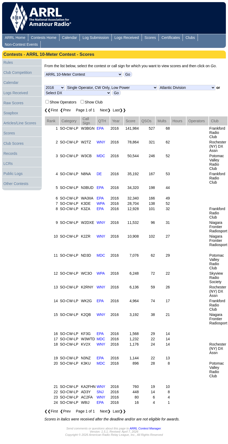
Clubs (190, 37)
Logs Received (126, 37)
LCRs (8, 163)
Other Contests (15, 184)
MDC (101, 156)
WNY (101, 142)
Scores (150, 37)
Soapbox (10, 113)
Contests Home (43, 37)
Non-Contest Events (21, 44)
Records (10, 153)
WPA (101, 203)
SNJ (100, 392)
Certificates (170, 37)
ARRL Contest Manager (145, 428)
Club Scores (13, 143)
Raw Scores (13, 103)
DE (99, 174)
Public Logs (12, 173)
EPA (100, 128)
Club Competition (17, 72)
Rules (8, 62)
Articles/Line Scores (19, 123)
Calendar (69, 37)
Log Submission (95, 37)
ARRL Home (15, 37)
